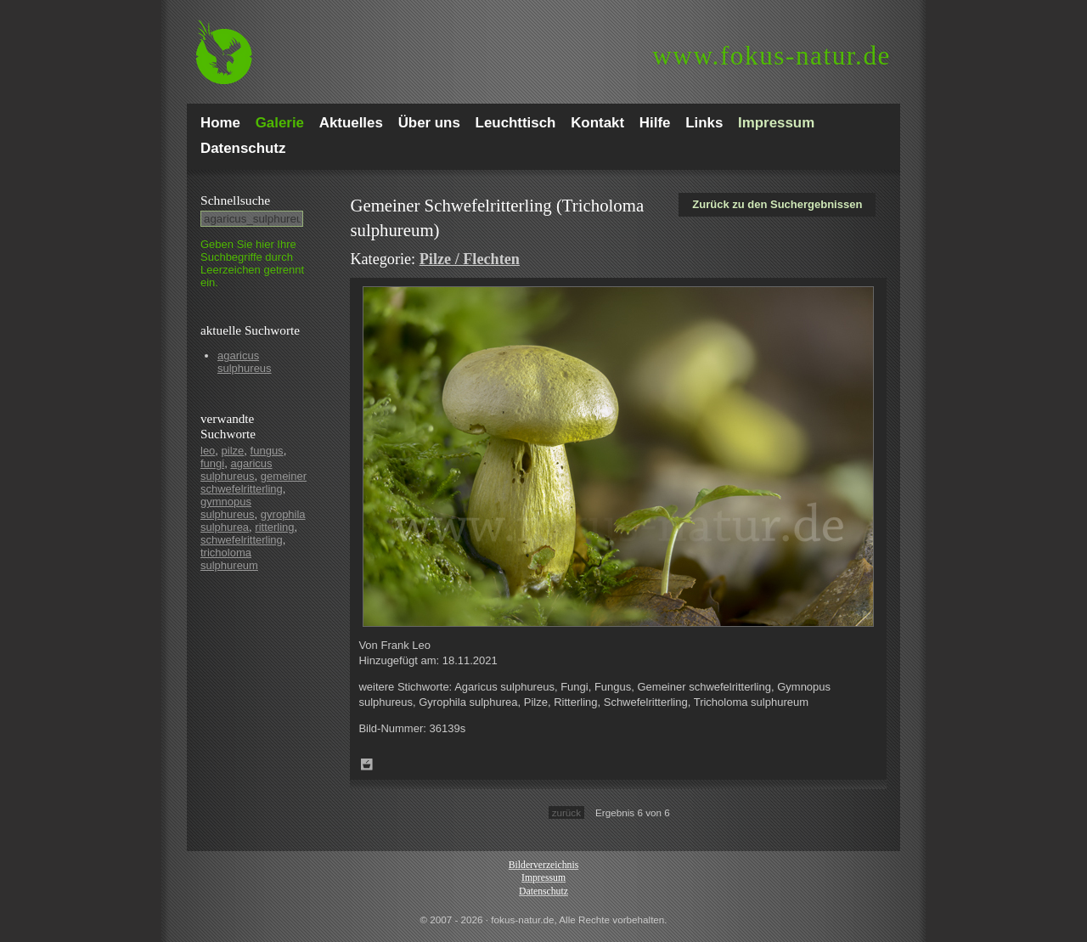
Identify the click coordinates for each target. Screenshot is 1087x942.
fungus (267, 450)
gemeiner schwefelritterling (253, 482)
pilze (233, 450)
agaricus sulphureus (244, 362)
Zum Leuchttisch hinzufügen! (367, 764)
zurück (566, 812)
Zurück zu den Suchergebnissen (777, 204)
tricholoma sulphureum (229, 559)
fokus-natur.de (771, 56)
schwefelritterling (241, 539)
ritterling (274, 527)
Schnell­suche (235, 200)
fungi (212, 463)
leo (207, 450)
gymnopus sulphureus (227, 508)
